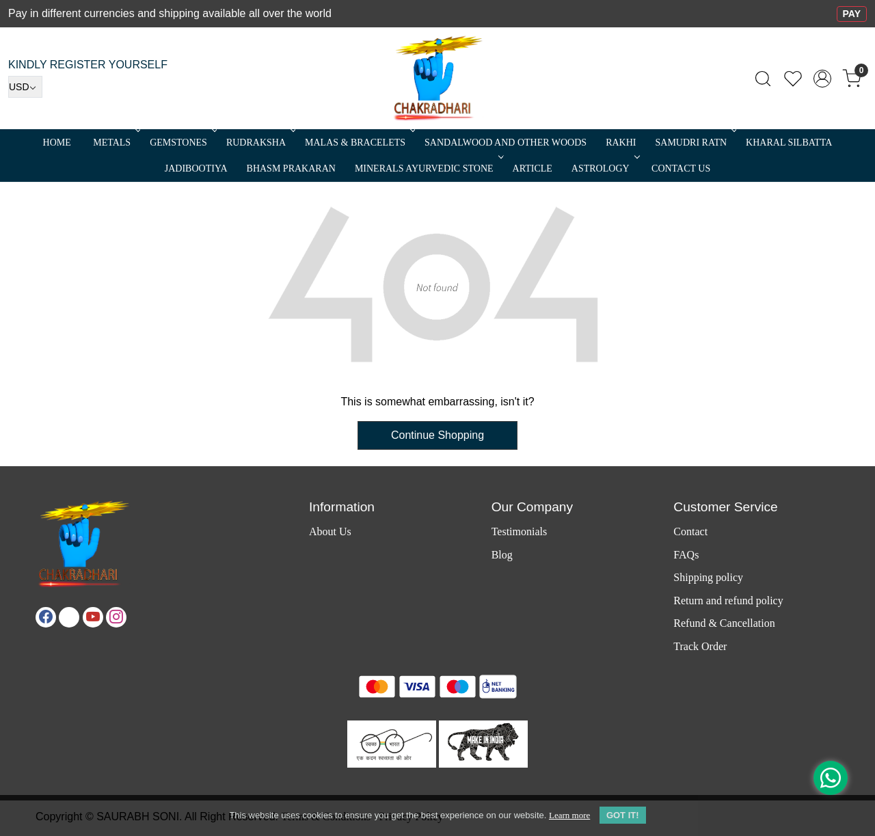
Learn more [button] (569, 815)
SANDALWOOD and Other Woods (506, 142)
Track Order (700, 646)
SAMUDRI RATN (694, 142)
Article (532, 168)
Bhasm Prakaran (291, 168)
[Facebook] (46, 617)
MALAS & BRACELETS (359, 142)
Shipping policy (708, 577)
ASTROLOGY (604, 168)
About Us (330, 531)
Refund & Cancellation (724, 623)
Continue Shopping (437, 435)
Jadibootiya (196, 168)
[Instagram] (116, 617)
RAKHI (621, 142)
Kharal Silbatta (789, 142)
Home (57, 142)
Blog (502, 555)
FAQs (686, 555)
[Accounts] (822, 78)
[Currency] (25, 87)
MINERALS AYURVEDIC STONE (428, 168)
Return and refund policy (728, 600)
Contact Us (680, 168)
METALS (115, 142)
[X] (69, 617)
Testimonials (520, 531)
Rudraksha (259, 142)
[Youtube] (93, 617)
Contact (690, 531)
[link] (763, 78)
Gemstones (182, 142)
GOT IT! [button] (622, 815)
